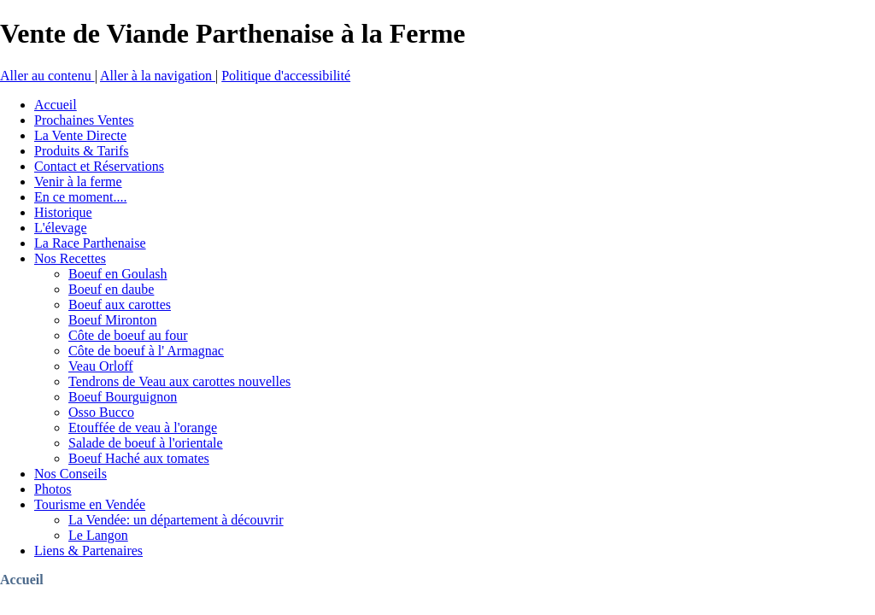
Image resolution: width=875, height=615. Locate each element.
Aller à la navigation (157, 75)
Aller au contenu (47, 75)
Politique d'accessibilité (285, 75)
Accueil (22, 579)
